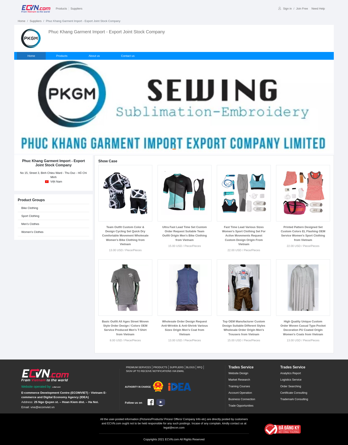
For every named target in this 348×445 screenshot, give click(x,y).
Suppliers (76, 8)
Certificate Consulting (293, 392)
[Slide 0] (174, 149)
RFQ (199, 367)
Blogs (190, 367)
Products (61, 8)
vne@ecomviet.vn (43, 407)
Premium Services (138, 367)
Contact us (128, 56)
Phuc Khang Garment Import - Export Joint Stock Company (106, 31)
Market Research (239, 379)
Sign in (285, 8)
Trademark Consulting (294, 399)
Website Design (238, 373)
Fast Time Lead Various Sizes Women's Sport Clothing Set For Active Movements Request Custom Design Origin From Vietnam (243, 235)
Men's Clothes (30, 224)
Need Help (318, 8)
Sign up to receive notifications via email (155, 371)
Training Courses (239, 386)
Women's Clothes (32, 232)
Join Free (302, 8)
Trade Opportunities (240, 405)
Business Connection (241, 399)
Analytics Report (290, 373)
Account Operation (240, 392)
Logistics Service (291, 379)
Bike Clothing (29, 208)
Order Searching (290, 386)
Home (21, 21)
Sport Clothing (30, 216)
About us (94, 56)
